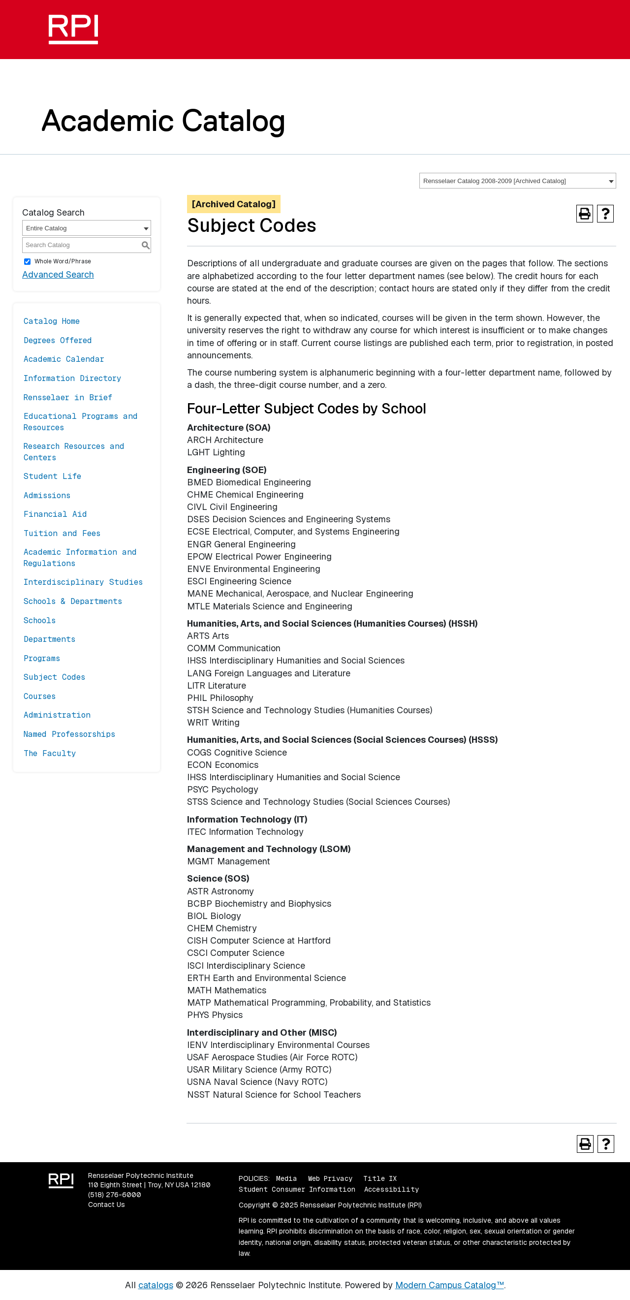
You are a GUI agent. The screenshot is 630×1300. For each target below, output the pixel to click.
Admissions (47, 495)
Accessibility (391, 1189)
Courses (40, 696)
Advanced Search (58, 274)
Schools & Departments (73, 601)
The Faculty (50, 753)
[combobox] (517, 181)
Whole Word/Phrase (62, 261)
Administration (57, 715)
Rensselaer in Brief (68, 397)
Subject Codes (54, 677)
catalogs (155, 1285)
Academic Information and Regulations (80, 557)
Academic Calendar (64, 359)
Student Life (52, 476)
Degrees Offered (58, 340)
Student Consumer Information (297, 1189)
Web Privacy (330, 1178)
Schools (40, 620)
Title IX (380, 1178)
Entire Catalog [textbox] (46, 228)
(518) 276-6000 (114, 1194)
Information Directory (73, 378)
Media (286, 1178)
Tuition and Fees (62, 533)
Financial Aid (55, 514)
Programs (42, 658)
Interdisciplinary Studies (83, 582)
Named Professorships (69, 734)
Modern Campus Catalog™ (449, 1285)
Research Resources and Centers (74, 451)
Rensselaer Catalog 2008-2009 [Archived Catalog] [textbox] (494, 181)
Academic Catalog (163, 120)
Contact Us (106, 1204)
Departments (49, 639)
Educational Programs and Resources (81, 421)
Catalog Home (52, 321)
